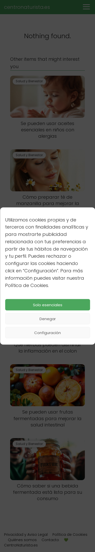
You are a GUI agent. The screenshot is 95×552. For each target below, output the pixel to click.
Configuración (47, 332)
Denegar (48, 318)
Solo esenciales (47, 304)
